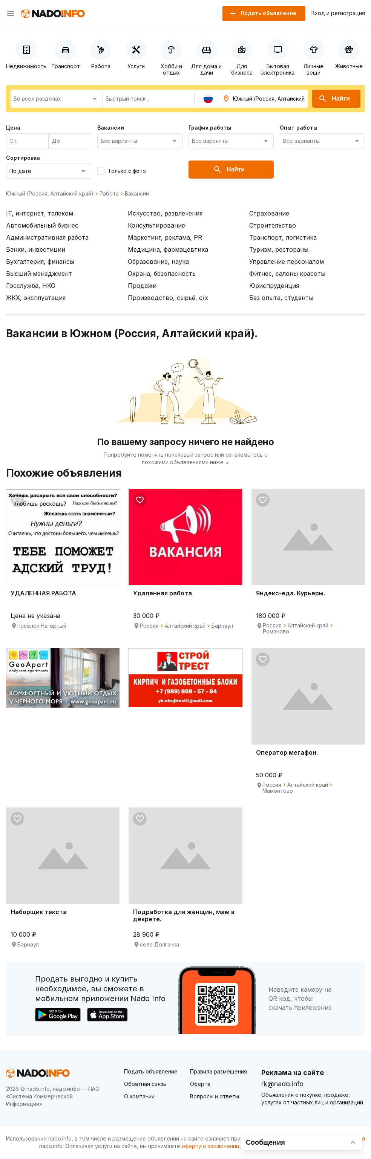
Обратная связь (145, 1084)
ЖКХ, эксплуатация (36, 297)
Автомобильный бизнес (42, 225)
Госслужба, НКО (30, 285)
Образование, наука (158, 261)
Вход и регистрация (338, 13)
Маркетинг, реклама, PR (165, 237)
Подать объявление (151, 1071)
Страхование (269, 213)
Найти (334, 98)
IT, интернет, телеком (39, 213)
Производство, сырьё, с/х (168, 297)
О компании (139, 1096)
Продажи (142, 285)
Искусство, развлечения (165, 213)
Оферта (200, 1084)
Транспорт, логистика (283, 237)
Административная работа (47, 237)
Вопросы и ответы (214, 1096)
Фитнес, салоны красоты (287, 273)
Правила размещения (218, 1071)
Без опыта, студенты (281, 297)
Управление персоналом (286, 261)
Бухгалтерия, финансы (40, 261)
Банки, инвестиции (35, 249)
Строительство (272, 225)
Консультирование (156, 225)
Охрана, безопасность (162, 273)
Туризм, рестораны (278, 249)
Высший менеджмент (39, 273)
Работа (109, 194)
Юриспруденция (274, 285)
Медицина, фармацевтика (168, 249)
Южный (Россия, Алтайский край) (50, 194)
